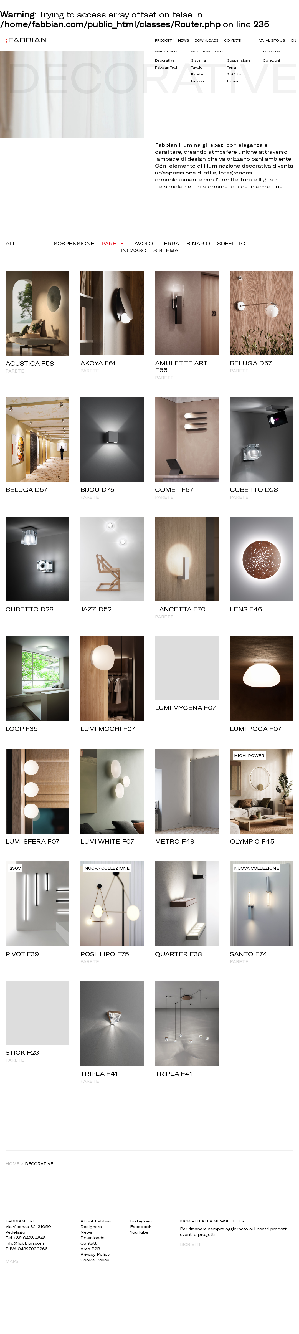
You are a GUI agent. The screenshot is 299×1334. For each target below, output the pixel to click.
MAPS (12, 1261)
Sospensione (74, 243)
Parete (113, 243)
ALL (11, 243)
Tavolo (142, 243)
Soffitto (231, 243)
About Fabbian (96, 1221)
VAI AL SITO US (272, 40)
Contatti (230, 40)
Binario (198, 243)
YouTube (139, 1232)
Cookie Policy (94, 1259)
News (183, 40)
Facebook (140, 1226)
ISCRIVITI (190, 1244)
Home (12, 1163)
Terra (169, 243)
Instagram (141, 1221)
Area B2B (90, 1248)
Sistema (165, 250)
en (294, 40)
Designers (91, 1226)
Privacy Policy (95, 1254)
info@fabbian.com (25, 1243)
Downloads (205, 40)
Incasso (133, 250)
